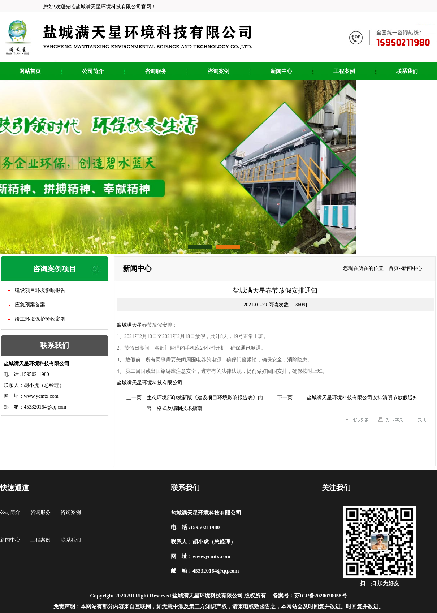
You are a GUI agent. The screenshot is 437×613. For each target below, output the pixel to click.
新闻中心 (281, 71)
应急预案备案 (30, 304)
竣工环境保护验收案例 (40, 319)
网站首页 (30, 71)
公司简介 (93, 71)
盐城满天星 (129, 325)
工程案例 (344, 71)
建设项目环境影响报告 (40, 290)
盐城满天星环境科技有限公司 (149, 382)
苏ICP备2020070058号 (320, 596)
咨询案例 (218, 71)
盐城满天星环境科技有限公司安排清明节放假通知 (362, 397)
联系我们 (407, 71)
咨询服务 (155, 71)
